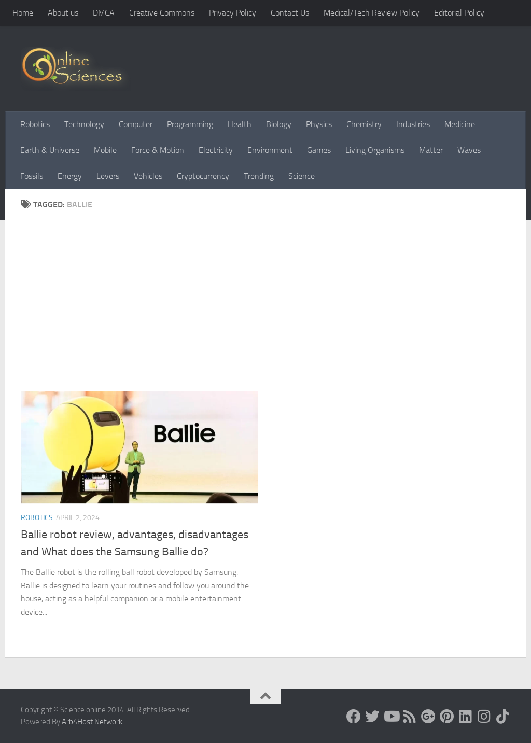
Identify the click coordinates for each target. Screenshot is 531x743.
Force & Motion (157, 150)
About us (63, 13)
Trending (259, 176)
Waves (469, 150)
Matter (431, 150)
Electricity (216, 150)
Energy (70, 176)
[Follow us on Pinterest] (447, 716)
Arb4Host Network (92, 721)
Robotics (35, 124)
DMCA (104, 13)
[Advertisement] (273, 313)
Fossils (31, 176)
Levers (107, 176)
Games (319, 150)
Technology (84, 124)
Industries (413, 124)
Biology (278, 124)
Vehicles (148, 176)
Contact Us (290, 13)
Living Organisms (374, 150)
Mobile (105, 150)
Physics (319, 124)
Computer (135, 124)
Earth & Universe (49, 150)
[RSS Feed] (409, 716)
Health (239, 124)
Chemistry (364, 124)
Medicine (459, 124)
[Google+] (428, 716)
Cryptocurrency (203, 176)
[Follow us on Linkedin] (465, 716)
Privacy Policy (232, 13)
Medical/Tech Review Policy (372, 13)
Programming (190, 124)
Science (301, 176)
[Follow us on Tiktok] (503, 716)
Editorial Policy (459, 13)
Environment (269, 150)
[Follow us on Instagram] (484, 716)
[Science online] (353, 716)
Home (22, 13)
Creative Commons (161, 13)
